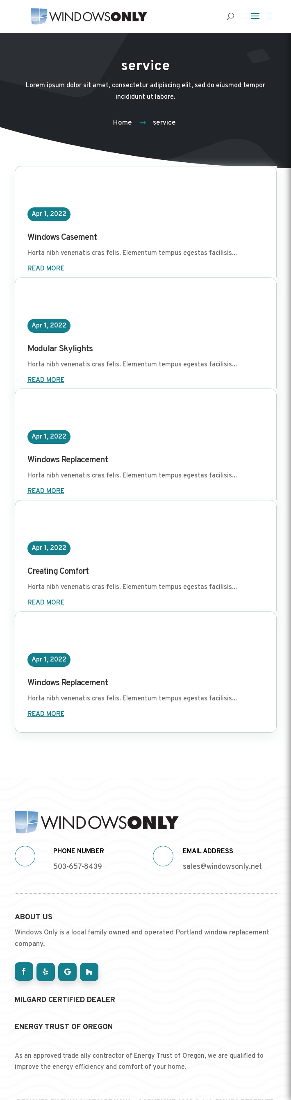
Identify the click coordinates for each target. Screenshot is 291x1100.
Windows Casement (62, 237)
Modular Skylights (60, 349)
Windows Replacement (67, 460)
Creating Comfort (58, 571)
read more (45, 269)
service (164, 122)
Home (122, 122)
